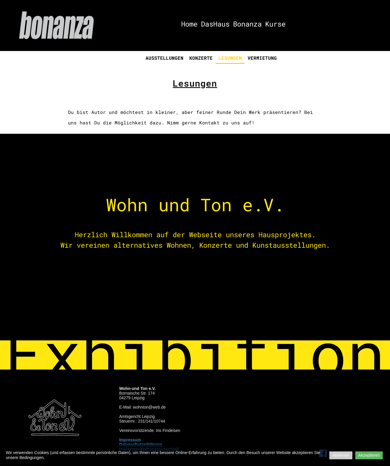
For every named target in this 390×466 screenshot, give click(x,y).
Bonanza (247, 24)
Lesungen (230, 58)
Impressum (130, 439)
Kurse (275, 24)
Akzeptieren (369, 455)
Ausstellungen (164, 58)
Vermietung (262, 58)
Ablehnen (340, 455)
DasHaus (215, 24)
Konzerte (201, 58)
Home (189, 24)
